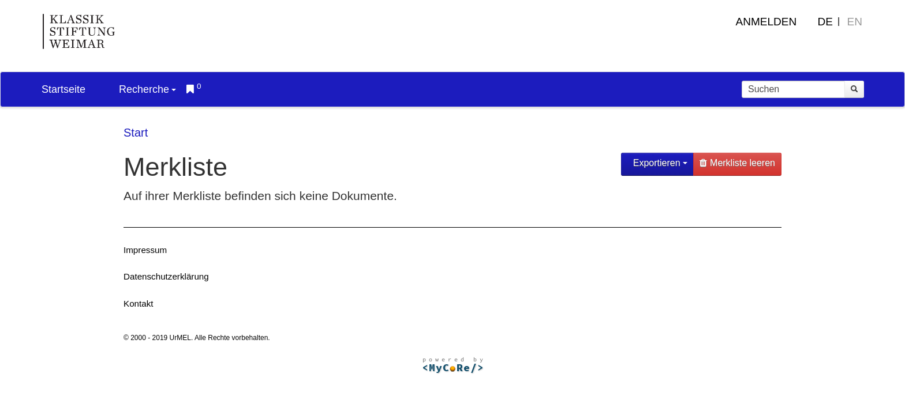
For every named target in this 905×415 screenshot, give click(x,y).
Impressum (145, 250)
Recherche (147, 89)
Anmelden (766, 22)
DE (825, 22)
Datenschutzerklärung (166, 276)
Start (136, 132)
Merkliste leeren (737, 163)
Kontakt (139, 303)
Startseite (63, 89)
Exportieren (658, 163)
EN (854, 22)
